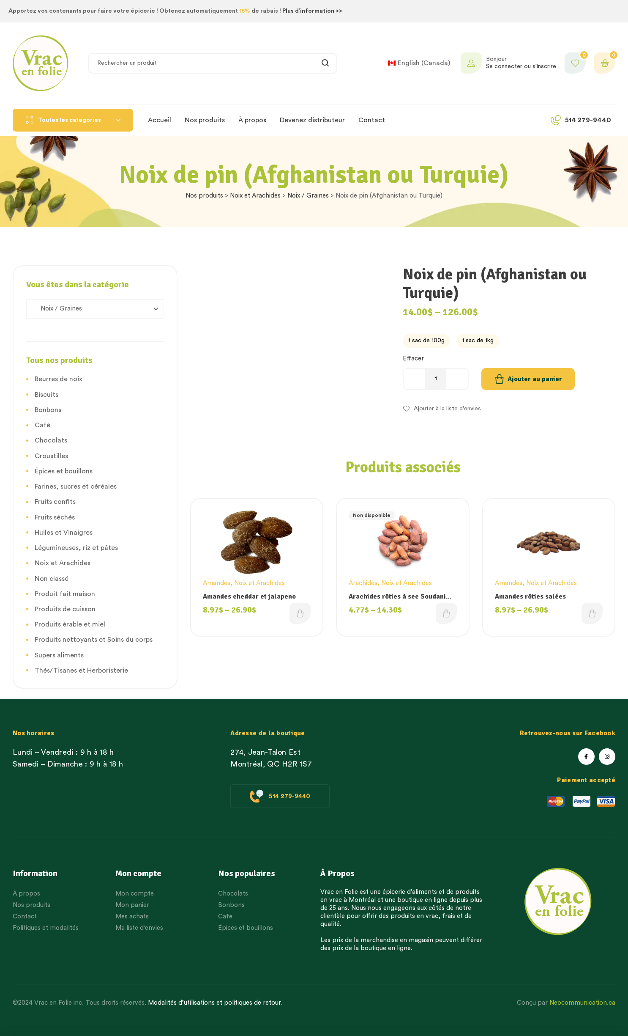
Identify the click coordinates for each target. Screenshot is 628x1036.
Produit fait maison (65, 594)
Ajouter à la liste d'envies (447, 409)
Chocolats (51, 440)
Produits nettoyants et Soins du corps (94, 639)
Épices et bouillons (64, 471)
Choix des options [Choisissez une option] (300, 613)
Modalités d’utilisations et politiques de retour (214, 1003)
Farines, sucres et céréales (76, 486)
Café (42, 425)
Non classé (51, 578)
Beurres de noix (58, 379)
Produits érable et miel (70, 624)
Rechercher (325, 63)
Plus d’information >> (312, 11)
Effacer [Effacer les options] (413, 358)
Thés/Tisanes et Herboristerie (81, 670)
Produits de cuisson (65, 609)
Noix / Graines (308, 195)
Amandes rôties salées (530, 596)
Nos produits (204, 195)
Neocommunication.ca (582, 1003)
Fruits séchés (55, 517)
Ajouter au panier (535, 379)
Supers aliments (59, 655)
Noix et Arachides (255, 195)
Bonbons (48, 410)
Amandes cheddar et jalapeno (249, 596)
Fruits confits (55, 501)
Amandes (216, 583)
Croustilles (51, 456)
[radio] (426, 341)
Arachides (363, 583)
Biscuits (46, 394)
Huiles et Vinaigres (64, 532)
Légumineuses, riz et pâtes (76, 547)
